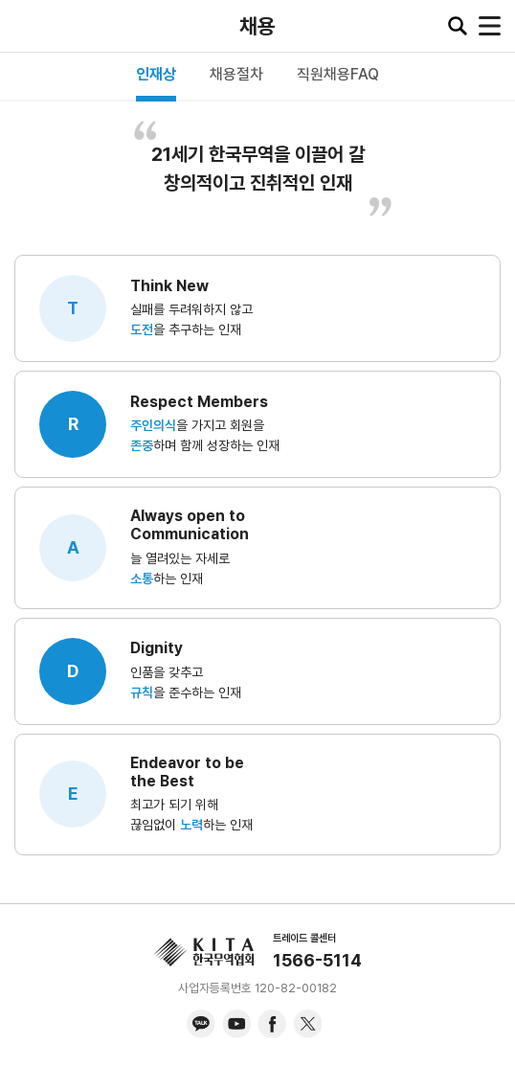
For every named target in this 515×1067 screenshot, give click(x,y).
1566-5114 (317, 960)
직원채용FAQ (338, 74)
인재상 (156, 74)
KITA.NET (28, 25)
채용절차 (236, 74)
